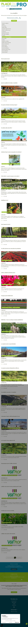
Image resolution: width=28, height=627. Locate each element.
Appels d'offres (4, 27)
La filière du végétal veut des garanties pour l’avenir (11, 486)
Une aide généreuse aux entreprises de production (11, 248)
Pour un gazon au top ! (5, 58)
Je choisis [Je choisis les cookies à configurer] (10, 622)
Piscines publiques (5, 46)
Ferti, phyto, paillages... (5, 34)
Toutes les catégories (5, 23)
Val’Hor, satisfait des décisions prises (8, 272)
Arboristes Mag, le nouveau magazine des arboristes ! (11, 152)
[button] (2, 625)
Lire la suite (5, 100)
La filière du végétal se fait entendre (8, 533)
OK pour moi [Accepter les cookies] (17, 622)
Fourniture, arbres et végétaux (6, 36)
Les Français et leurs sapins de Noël (8, 440)
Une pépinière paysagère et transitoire (8, 392)
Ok (21, 579)
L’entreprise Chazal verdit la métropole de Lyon (10, 416)
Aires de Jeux (4, 25)
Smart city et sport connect (6, 49)
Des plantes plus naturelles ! (6, 127)
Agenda (3, 24)
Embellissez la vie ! (4, 200)
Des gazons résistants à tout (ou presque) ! (9, 104)
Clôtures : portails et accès (6, 30)
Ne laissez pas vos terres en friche (7, 510)
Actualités (14, 603)
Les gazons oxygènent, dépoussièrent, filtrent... (10, 368)
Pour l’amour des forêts (5, 224)
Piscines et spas (4, 45)
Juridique (3, 39)
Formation (3, 35)
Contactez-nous (14, 605)
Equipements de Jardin (5, 32)
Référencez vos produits (14, 611)
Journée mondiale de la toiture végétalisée (9, 82)
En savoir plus (14, 569)
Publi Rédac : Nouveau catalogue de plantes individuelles (12, 319)
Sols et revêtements (5, 50)
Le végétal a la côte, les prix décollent (8, 343)
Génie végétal (4, 38)
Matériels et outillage (5, 41)
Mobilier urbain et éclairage (6, 42)
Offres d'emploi (14, 602)
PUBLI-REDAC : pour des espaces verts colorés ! (10, 176)
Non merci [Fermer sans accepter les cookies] (4, 622)
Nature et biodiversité (5, 43)
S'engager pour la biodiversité (7, 295)
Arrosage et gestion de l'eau (6, 28)
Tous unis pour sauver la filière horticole (9, 463)
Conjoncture (4, 31)
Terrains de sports (4, 52)
